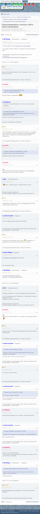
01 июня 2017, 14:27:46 (6, 449)
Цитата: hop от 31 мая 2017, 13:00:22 (13, 349)
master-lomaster (8, 215)
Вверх (2, 501)
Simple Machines (11, 510)
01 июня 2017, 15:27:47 (6, 465)
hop (5, 66)
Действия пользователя (32, 34)
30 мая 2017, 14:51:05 (6, 272)
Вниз (2, 34)
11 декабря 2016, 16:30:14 (7, 164)
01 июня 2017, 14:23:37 (6, 427)
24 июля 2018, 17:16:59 (6, 487)
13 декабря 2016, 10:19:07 (7, 200)
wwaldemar (25, 19)
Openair (6, 485)
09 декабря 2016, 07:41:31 (7, 147)
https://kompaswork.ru (7, 490)
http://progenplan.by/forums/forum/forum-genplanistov (14, 57)
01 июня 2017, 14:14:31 (6, 388)
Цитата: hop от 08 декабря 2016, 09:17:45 (14, 90)
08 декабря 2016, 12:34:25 (7, 86)
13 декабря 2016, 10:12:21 (7, 181)
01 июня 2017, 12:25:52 (6, 369)
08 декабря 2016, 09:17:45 (7, 69)
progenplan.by (31, 133)
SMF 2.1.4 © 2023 (4, 510)
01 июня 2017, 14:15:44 (6, 412)
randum (6, 84)
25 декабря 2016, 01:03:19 (7, 254)
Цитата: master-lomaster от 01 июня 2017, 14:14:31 (16, 468)
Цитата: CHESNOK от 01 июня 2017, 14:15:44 (15, 431)
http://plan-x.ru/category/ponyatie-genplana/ (12, 277)
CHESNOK (7, 410)
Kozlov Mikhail (8, 252)
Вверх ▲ (37, 510)
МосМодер (7, 39)
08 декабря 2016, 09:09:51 (7, 41)
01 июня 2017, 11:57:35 (6, 345)
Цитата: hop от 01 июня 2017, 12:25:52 (14, 392)
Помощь (25, 510)
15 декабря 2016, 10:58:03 (7, 237)
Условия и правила (31, 510)
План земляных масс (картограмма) (22, 46)
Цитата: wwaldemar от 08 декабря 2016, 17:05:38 (16, 151)
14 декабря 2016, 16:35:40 (7, 218)
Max (5, 179)
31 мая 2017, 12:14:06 (6, 290)
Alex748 (6, 145)
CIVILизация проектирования (9, 257)
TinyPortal (21, 510)
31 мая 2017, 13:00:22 (6, 328)
